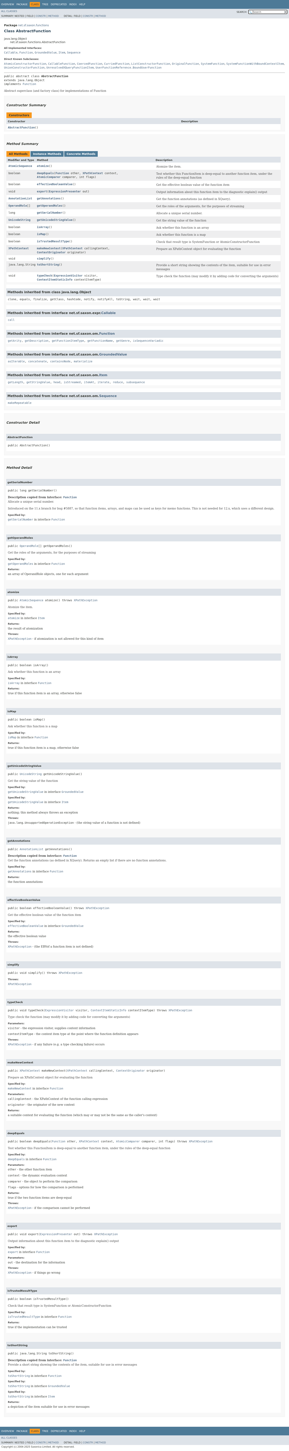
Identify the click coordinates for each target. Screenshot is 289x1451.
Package (21, 4)
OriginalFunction (185, 63)
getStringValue (38, 382)
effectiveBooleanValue (54, 184)
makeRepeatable (20, 402)
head (57, 382)
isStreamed (72, 382)
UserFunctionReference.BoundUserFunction (129, 67)
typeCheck (44, 275)
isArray (43, 227)
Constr (41, 16)
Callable (10, 52)
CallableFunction (61, 63)
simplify (43, 258)
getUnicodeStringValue (54, 219)
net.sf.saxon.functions (33, 25)
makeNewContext (49, 248)
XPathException (86, 600)
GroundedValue (46, 52)
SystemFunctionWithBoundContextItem (255, 63)
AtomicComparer (49, 177)
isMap (41, 234)
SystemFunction (213, 63)
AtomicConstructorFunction (25, 63)
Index (73, 4)
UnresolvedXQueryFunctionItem (70, 67)
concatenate (37, 361)
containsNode (60, 361)
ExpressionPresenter (65, 191)
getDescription (36, 340)
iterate (103, 382)
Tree (45, 4)
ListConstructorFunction (150, 63)
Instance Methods (47, 154)
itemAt (89, 382)
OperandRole (17, 205)
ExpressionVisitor (68, 275)
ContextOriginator (51, 252)
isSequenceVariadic (148, 340)
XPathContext (92, 173)
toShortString (48, 264)
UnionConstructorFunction (24, 67)
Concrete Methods (81, 154)
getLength (15, 382)
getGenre (122, 340)
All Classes (9, 11)
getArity (14, 340)
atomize (43, 166)
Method (53, 16)
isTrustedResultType (53, 241)
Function (26, 52)
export (42, 191)
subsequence (135, 382)
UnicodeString (19, 219)
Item (61, 52)
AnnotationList (20, 198)
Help (82, 4)
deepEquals (45, 173)
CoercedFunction (89, 63)
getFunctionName (100, 340)
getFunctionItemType (68, 340)
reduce (118, 382)
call (11, 319)
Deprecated (59, 4)
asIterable (16, 361)
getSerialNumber (49, 212)
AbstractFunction (21, 127)
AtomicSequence (20, 166)
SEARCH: (242, 12)
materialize (83, 361)
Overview (7, 4)
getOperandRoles (49, 205)
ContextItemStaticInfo (54, 279)
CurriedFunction (116, 63)
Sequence (73, 52)
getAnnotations (49, 198)
